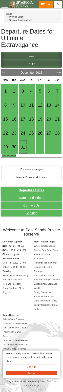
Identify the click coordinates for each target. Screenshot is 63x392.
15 (5, 119)
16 (14, 119)
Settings (31, 366)
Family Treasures (42, 292)
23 (14, 133)
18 (31, 119)
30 (14, 146)
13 (48, 105)
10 (22, 105)
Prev (4, 71)
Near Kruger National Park (16, 344)
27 (48, 133)
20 (48, 119)
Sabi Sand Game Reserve (15, 327)
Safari (31, 56)
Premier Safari (16, 17)
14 (57, 105)
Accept (31, 372)
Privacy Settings (31, 385)
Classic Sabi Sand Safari (46, 250)
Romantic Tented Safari (45, 263)
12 (40, 105)
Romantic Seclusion (44, 296)
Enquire (47, 4)
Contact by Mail (12, 254)
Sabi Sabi (51, 381)
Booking (31, 213)
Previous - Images (31, 169)
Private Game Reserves (14, 348)
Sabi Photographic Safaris (47, 279)
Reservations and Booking (15, 275)
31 (22, 147)
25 (31, 133)
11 (31, 105)
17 (22, 119)
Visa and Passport (11, 284)
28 (57, 133)
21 (57, 119)
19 (40, 119)
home (9, 13)
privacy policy (27, 357)
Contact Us (31, 205)
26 (40, 133)
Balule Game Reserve (13, 319)
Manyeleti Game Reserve (15, 323)
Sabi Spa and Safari (44, 275)
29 (5, 146)
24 (22, 133)
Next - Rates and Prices (31, 177)
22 (5, 133)
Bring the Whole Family (45, 300)
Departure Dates (31, 190)
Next (59, 71)
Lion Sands (32, 381)
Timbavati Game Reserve (15, 340)
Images (31, 63)
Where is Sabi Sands (44, 246)
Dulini (42, 381)
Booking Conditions (12, 279)
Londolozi (20, 381)
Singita (10, 381)
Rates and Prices (31, 198)
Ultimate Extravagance (20, 20)
